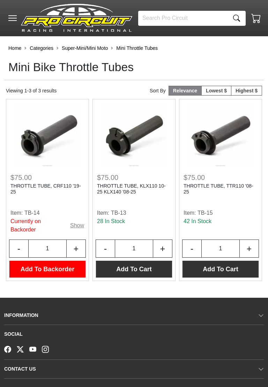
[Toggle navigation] (12, 18)
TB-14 (32, 213)
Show (77, 225)
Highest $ (247, 90)
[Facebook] (10, 348)
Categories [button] (41, 48)
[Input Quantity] (47, 249)
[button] (12, 18)
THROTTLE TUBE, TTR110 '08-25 (218, 189)
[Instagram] (48, 348)
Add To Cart (134, 269)
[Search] (183, 18)
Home (14, 48)
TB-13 (118, 213)
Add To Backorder (48, 269)
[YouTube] (35, 348)
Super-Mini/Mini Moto (85, 48)
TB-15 (205, 213)
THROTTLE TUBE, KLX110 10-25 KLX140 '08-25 (131, 189)
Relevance (185, 90)
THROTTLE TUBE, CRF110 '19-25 (45, 189)
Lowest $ (216, 90)
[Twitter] (23, 348)
